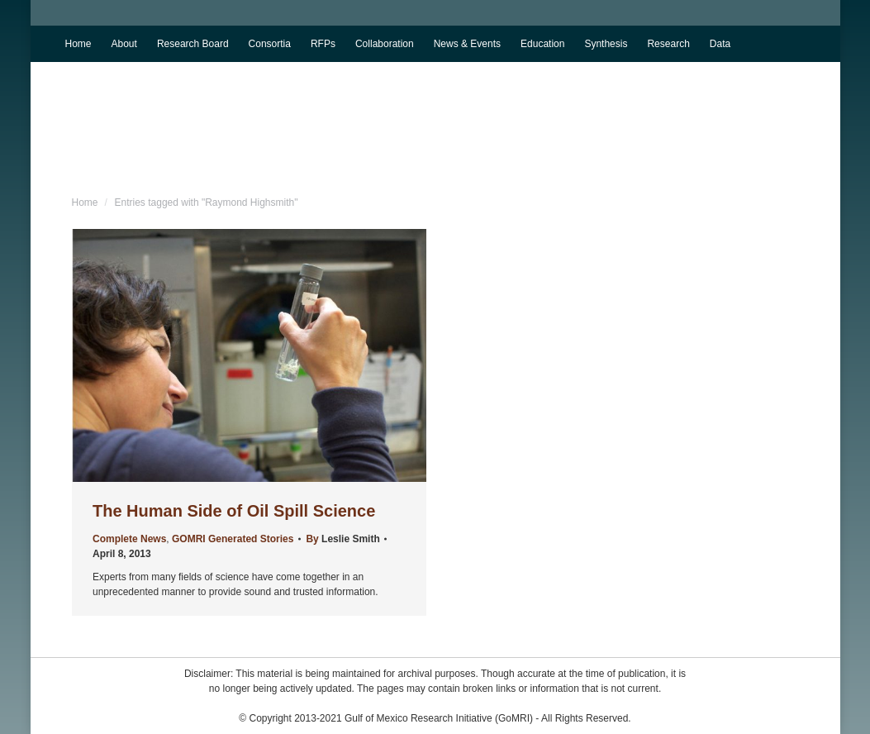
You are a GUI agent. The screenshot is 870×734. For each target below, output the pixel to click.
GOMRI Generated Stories (232, 539)
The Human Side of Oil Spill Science (234, 511)
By (342, 539)
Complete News (129, 539)
